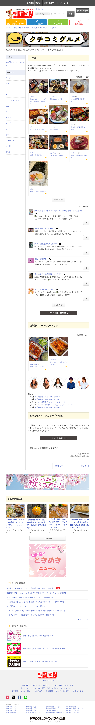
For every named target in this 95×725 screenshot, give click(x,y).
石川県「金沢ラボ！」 (12, 712)
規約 (48, 688)
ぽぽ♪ (72, 124)
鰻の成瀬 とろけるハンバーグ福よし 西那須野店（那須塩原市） (38, 101)
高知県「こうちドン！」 (73, 712)
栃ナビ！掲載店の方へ (35, 691)
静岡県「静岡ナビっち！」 (54, 707)
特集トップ (58, 466)
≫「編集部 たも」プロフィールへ (47, 399)
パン (7, 89)
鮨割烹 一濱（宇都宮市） (36, 155)
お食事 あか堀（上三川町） (37, 366)
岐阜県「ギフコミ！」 (52, 708)
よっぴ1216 (53, 96)
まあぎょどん (53, 153)
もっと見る (83, 619)
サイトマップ (69, 688)
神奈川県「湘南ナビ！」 (53, 710)
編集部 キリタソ (34, 364)
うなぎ (8, 152)
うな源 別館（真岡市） (56, 155)
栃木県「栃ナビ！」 (12, 707)
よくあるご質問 (39, 688)
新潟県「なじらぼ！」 (32, 708)
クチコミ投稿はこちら (58, 438)
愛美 (51, 127)
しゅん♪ (73, 96)
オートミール (74, 153)
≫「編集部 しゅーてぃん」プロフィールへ (57, 405)
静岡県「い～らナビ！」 (73, 710)
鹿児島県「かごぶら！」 (33, 712)
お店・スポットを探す (15, 23)
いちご (8, 146)
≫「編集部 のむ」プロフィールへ (47, 397)
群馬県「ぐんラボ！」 (12, 710)
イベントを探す (37, 23)
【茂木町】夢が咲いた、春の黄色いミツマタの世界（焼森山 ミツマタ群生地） (37, 611)
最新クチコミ (39, 9)
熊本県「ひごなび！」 (32, 707)
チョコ (8, 117)
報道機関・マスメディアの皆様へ (58, 691)
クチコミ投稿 (82, 11)
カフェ (8, 83)
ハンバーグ (10, 140)
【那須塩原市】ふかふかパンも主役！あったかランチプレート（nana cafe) (35, 602)
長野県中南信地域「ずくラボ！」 (76, 708)
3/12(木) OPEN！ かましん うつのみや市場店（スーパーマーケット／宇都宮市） (37, 593)
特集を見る (79, 23)
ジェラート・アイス (13, 100)
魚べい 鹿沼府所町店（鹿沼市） (47, 244)
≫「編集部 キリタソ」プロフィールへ (52, 402)
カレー (8, 95)
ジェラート (85, 466)
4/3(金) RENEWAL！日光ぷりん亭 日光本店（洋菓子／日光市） (31, 588)
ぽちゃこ (32, 96)
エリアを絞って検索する (58, 313)
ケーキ (8, 129)
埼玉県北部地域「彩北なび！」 (55, 712)
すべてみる (47, 538)
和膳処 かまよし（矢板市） (57, 99)
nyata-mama (33, 127)
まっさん (32, 152)
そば (7, 106)
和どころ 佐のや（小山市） (37, 129)
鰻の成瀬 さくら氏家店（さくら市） (48, 274)
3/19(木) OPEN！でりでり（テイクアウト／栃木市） (27, 606)
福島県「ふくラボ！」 (12, 708)
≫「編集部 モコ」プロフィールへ (47, 407)
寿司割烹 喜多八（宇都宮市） (38, 191)
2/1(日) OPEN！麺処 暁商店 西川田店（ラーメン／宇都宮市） (30, 597)
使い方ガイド (26, 688)
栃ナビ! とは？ (47, 680)
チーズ (8, 123)
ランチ (8, 78)
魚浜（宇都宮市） (55, 129)
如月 (31, 189)
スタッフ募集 (78, 691)
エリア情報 (58, 23)
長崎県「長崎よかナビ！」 (74, 707)
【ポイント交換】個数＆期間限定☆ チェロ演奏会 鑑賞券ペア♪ (31, 615)
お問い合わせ (57, 688)
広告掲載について (18, 691)
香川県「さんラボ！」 (32, 710)
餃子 (7, 135)
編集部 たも (53, 359)
